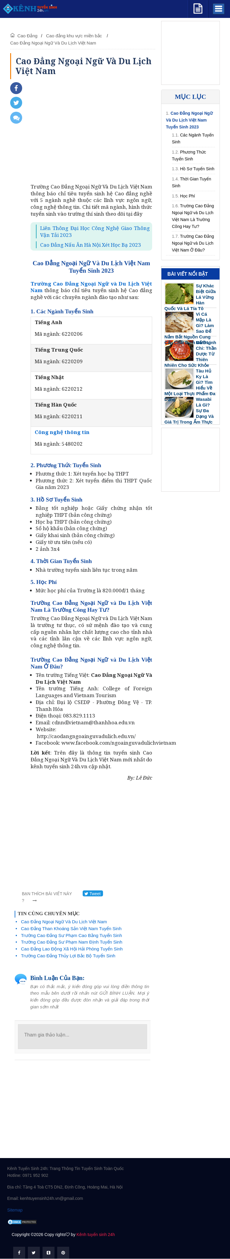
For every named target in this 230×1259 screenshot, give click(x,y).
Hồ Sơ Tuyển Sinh (197, 168)
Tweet (92, 893)
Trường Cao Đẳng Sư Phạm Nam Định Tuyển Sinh (71, 941)
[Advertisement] (91, 132)
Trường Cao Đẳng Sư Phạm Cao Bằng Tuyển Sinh (71, 935)
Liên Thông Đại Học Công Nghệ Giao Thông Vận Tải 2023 (95, 231)
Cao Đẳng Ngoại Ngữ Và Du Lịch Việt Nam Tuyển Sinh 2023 (189, 120)
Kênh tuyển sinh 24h (96, 1234)
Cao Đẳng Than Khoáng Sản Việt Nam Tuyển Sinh (71, 928)
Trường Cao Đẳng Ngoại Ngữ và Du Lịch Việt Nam (91, 287)
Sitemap (14, 1210)
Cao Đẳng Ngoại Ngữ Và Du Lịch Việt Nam (53, 42)
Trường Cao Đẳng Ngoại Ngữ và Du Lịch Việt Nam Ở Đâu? (193, 243)
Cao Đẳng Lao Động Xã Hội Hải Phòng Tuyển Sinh (72, 948)
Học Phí (187, 196)
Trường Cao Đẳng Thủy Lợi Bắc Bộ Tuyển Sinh (68, 955)
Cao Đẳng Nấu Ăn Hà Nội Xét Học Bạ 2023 (90, 244)
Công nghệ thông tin (62, 432)
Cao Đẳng (27, 35)
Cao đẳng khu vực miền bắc (74, 35)
